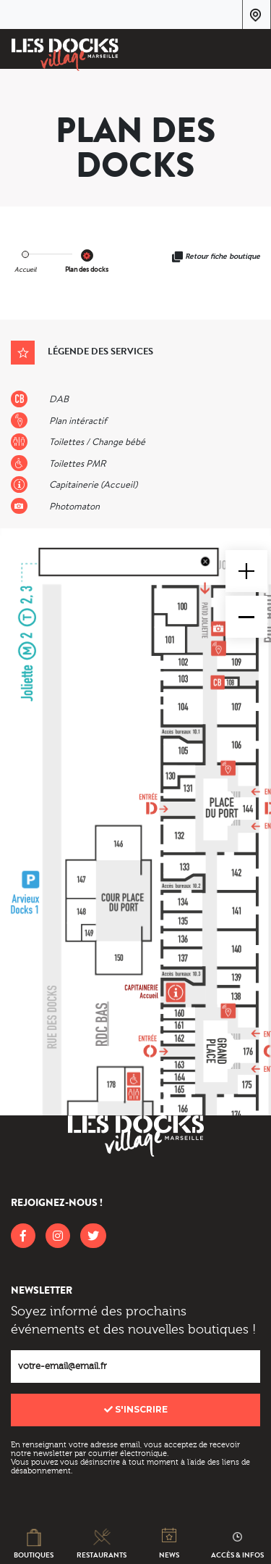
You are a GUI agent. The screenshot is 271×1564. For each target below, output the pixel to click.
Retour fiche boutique (222, 256)
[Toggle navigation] (250, 51)
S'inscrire (136, 1409)
